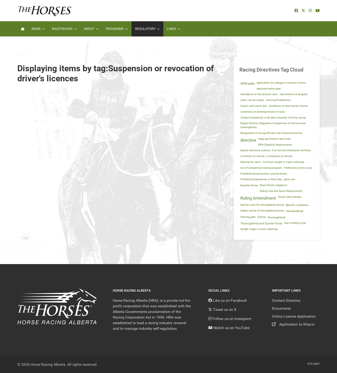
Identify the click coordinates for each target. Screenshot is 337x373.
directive (248, 140)
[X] (303, 10)
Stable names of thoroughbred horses (262, 210)
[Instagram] (310, 10)
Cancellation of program (294, 94)
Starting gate (248, 217)
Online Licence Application (294, 316)
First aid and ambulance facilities (291, 150)
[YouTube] (317, 10)
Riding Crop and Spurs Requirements (281, 191)
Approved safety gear (268, 88)
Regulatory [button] (147, 29)
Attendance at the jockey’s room (259, 94)
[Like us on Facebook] (227, 300)
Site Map (313, 364)
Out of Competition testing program (261, 167)
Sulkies (261, 217)
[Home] (22, 28)
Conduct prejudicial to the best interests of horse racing (273, 117)
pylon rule (289, 179)
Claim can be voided (252, 100)
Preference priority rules (298, 167)
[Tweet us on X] (222, 309)
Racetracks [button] (64, 29)
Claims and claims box (253, 106)
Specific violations (297, 205)
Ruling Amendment (258, 198)
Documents (281, 308)
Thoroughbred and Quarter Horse (261, 223)
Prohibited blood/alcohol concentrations (263, 173)
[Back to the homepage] (44, 11)
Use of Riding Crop (295, 223)
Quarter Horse (249, 185)
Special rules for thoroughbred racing (262, 204)
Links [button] (173, 29)
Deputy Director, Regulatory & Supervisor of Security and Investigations (272, 125)
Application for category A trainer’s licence (281, 82)
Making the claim (250, 162)
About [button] (91, 29)
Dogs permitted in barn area (274, 138)
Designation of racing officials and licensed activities (271, 133)
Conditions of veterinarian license (288, 106)
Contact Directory (286, 300)
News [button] (38, 29)
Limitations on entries (279, 156)
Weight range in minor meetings (259, 229)
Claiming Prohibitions (278, 100)
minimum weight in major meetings (283, 162)
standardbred (294, 211)
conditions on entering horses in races (262, 111)
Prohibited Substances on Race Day (261, 179)
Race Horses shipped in (273, 185)
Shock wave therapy (289, 196)
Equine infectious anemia (255, 150)
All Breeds (247, 83)
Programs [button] (117, 29)
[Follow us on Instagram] (229, 318)
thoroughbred (276, 217)
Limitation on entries (252, 156)
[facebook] (296, 10)
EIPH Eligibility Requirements (275, 144)
